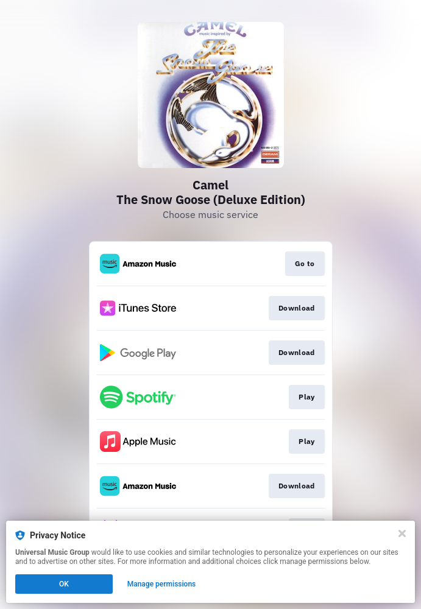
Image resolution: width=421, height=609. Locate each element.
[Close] (402, 533)
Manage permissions (161, 584)
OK (64, 584)
